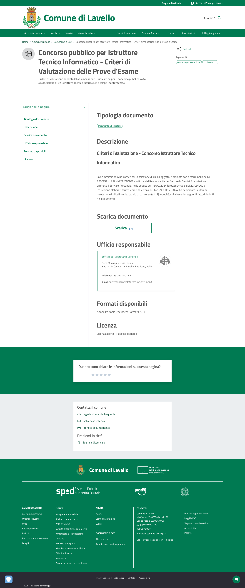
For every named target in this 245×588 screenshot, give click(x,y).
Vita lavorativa (63, 524)
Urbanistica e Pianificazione (69, 533)
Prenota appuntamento (196, 513)
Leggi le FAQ (190, 518)
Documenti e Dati (63, 42)
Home (25, 42)
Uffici (24, 523)
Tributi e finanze (64, 553)
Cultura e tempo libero (67, 519)
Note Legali (119, 577)
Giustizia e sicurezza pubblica (70, 548)
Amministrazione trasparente (110, 544)
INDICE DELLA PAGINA (37, 107)
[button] (206, 3)
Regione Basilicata (172, 3)
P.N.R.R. (188, 533)
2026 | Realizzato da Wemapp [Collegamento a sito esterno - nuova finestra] (36, 585)
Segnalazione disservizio (196, 523)
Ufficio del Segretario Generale (120, 257)
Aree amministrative (32, 514)
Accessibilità (190, 528)
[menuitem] (126, 33)
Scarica (124, 228)
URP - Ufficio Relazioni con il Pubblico (155, 540)
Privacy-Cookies (102, 577)
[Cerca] (219, 17)
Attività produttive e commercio (71, 529)
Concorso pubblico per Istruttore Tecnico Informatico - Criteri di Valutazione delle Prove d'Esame (127, 42)
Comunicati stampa (105, 519)
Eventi (99, 523)
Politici (25, 533)
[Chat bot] (236, 579)
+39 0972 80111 (145, 528)
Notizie (99, 514)
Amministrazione (41, 42)
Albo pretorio (102, 539)
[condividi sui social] (184, 48)
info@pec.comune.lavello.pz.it (151, 533)
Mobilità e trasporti (65, 543)
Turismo (60, 538)
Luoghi (25, 543)
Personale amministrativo (35, 538)
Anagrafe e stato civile (67, 514)
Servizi (60, 508)
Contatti (142, 508)
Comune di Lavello (79, 17)
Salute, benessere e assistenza (71, 563)
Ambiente (61, 558)
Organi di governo (31, 519)
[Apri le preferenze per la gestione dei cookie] (8, 579)
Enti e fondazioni (30, 528)
